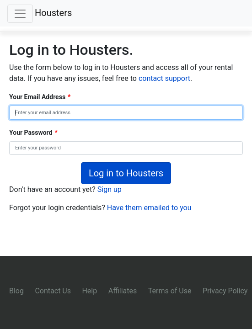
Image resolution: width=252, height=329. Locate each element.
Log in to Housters (126, 173)
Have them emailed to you (149, 207)
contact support (164, 78)
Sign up (109, 189)
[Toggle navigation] (20, 14)
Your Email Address (39, 97)
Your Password (33, 132)
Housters (53, 12)
